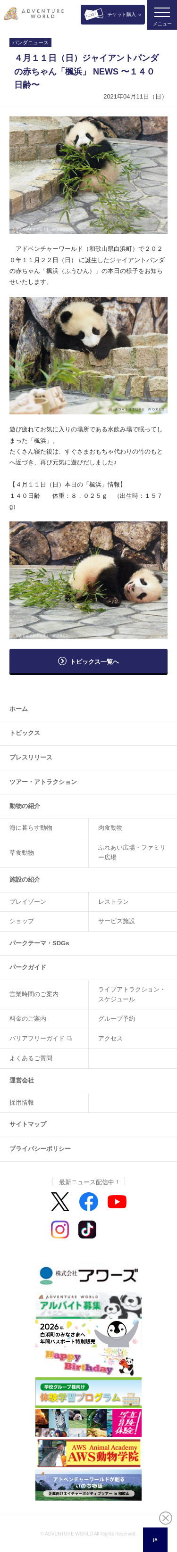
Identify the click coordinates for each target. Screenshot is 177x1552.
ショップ (21, 921)
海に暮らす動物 (30, 827)
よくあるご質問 (30, 1058)
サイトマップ (27, 1124)
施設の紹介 (24, 879)
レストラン (113, 901)
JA (155, 1539)
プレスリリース (30, 757)
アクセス (110, 1038)
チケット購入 (122, 14)
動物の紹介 (24, 805)
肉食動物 (110, 827)
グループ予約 (116, 1018)
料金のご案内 (27, 1018)
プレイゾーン (27, 901)
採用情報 (21, 1102)
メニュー (162, 23)
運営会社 (21, 1080)
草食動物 (21, 852)
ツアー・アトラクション (43, 781)
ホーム (18, 708)
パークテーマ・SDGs (39, 943)
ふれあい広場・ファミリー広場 (132, 852)
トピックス (24, 732)
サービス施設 (116, 921)
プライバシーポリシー (40, 1148)
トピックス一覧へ (94, 661)
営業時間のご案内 (34, 994)
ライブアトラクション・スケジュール (132, 994)
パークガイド (27, 967)
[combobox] (155, 1539)
